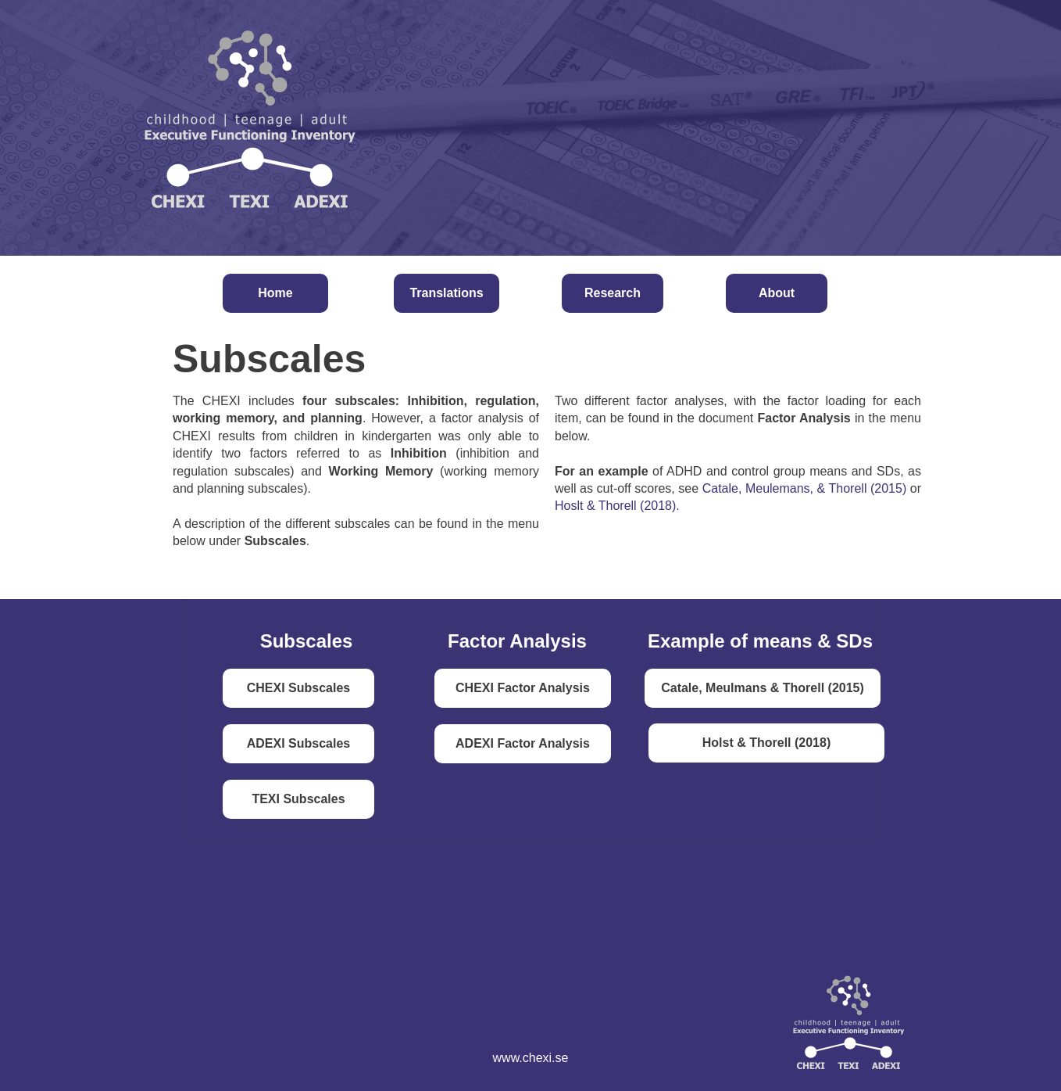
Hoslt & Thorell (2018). (617, 505)
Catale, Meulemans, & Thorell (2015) (804, 488)
